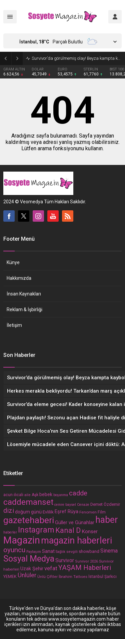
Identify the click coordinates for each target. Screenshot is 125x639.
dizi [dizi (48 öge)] (8, 510)
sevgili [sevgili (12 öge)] (72, 552)
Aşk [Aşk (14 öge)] (35, 494)
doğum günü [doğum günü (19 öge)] (28, 511)
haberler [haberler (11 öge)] (10, 532)
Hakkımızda (19, 278)
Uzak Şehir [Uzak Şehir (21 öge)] (31, 569)
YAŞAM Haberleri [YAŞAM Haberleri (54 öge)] (84, 568)
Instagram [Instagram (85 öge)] (36, 530)
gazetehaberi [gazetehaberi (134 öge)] (28, 520)
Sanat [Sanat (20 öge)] (48, 551)
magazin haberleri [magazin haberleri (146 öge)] (76, 540)
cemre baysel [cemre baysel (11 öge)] (65, 504)
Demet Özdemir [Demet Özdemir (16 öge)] (105, 504)
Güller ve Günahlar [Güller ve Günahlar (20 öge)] (74, 522)
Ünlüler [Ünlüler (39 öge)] (27, 575)
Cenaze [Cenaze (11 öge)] (83, 504)
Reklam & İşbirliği (24, 309)
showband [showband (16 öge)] (89, 551)
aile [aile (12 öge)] (27, 495)
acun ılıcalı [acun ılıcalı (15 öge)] (13, 494)
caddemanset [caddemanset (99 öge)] (28, 502)
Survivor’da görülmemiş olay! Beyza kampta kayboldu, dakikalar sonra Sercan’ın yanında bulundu (77, 58)
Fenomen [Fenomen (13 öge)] (88, 512)
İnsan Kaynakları (24, 293)
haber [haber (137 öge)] (106, 519)
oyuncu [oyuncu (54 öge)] (14, 550)
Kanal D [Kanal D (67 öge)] (68, 530)
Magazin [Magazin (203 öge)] (21, 540)
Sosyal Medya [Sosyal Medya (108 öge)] (28, 559)
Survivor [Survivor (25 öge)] (64, 560)
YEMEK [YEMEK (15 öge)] (10, 576)
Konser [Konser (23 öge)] (90, 531)
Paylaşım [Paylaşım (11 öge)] (33, 552)
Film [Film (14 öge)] (102, 512)
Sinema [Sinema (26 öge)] (109, 551)
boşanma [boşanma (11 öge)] (60, 495)
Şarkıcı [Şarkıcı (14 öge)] (110, 576)
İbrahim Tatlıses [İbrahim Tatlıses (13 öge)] (73, 576)
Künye (13, 262)
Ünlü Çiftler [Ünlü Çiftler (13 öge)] (47, 576)
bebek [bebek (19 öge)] (45, 494)
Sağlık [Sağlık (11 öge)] (60, 552)
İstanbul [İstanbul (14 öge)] (95, 576)
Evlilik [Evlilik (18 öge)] (48, 511)
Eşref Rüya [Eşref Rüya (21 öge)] (66, 511)
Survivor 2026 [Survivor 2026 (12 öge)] (86, 561)
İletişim (14, 325)
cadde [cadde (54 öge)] (78, 493)
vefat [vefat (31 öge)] (50, 568)
